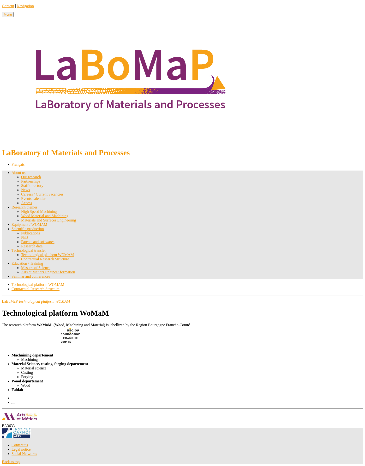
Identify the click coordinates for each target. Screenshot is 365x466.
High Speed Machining (39, 211)
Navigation (25, 6)
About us (18, 173)
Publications (30, 233)
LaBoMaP (10, 301)
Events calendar (33, 198)
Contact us (20, 445)
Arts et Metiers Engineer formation (48, 272)
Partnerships (30, 181)
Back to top (11, 462)
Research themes (24, 207)
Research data (31, 246)
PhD (24, 237)
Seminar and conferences (31, 276)
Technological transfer (29, 250)
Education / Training (27, 263)
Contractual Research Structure (45, 259)
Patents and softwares (37, 242)
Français (18, 164)
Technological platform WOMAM (47, 255)
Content (8, 6)
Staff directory (32, 186)
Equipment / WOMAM (29, 224)
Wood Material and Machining (44, 216)
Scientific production (28, 229)
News (25, 190)
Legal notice (21, 449)
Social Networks (24, 454)
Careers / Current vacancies (42, 194)
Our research (31, 177)
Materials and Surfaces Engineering (48, 220)
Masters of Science (35, 268)
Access (26, 203)
